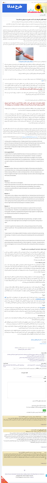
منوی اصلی (41, 15)
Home (5, 474)
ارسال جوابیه (42, 424)
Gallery (24, 474)
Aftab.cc (30, 477)
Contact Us (40, 474)
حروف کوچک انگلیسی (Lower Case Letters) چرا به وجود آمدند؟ (12, 365)
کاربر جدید (28, 376)
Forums (8, 474)
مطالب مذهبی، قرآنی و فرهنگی (23, 349)
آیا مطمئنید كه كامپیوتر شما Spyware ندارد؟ (34, 359)
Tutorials (17, 474)
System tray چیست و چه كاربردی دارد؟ (35, 360)
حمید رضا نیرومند (41, 343)
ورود (31, 2)
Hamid (15, 347)
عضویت (33, 2)
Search (27, 474)
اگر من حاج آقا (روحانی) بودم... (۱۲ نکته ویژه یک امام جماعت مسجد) (35, 365)
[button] (2, 2)
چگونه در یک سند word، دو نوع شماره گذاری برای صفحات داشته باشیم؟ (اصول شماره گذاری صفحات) (24, 354)
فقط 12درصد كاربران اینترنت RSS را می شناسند (34, 356)
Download (13, 474)
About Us (36, 474)
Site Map (32, 474)
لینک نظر (19, 417)
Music (21, 474)
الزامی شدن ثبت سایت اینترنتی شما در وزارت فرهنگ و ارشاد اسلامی (30, 357)
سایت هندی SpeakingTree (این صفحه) (28, 137)
